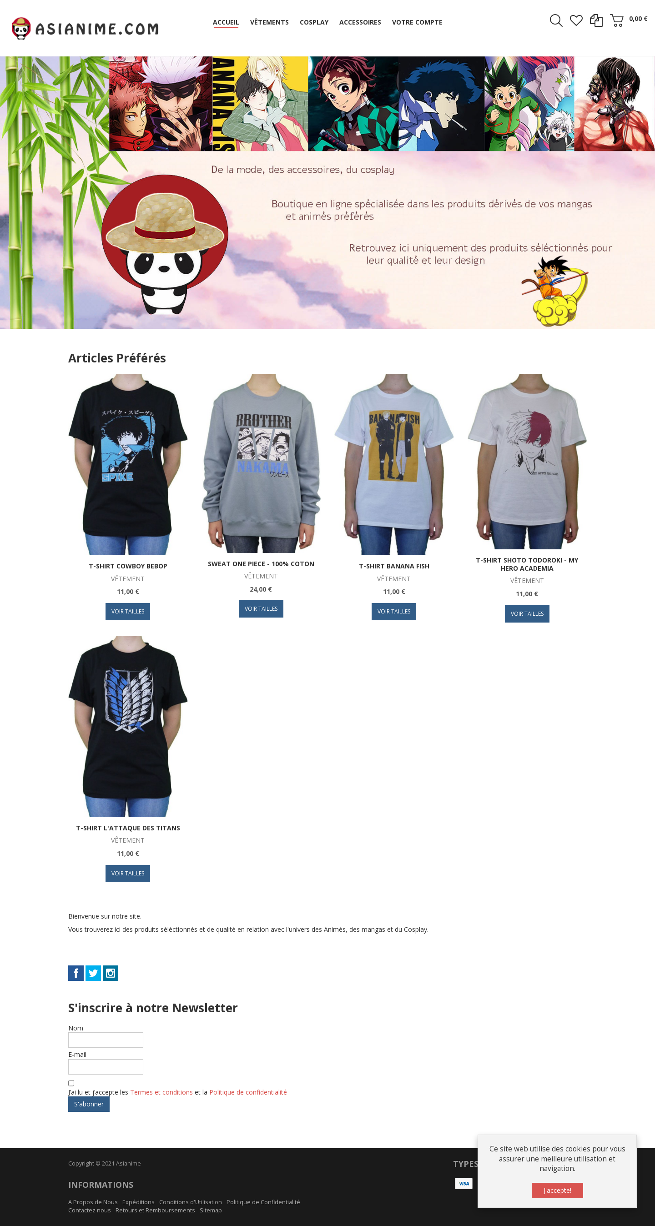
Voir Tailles (127, 611)
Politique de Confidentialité (263, 1202)
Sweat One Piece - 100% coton (261, 563)
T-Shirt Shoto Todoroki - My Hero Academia (527, 564)
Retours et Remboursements (155, 1210)
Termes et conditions (162, 1092)
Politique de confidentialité (248, 1092)
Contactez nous (89, 1210)
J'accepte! (557, 1190)
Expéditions (138, 1202)
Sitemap (211, 1210)
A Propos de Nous (93, 1202)
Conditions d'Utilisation (190, 1202)
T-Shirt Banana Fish (394, 566)
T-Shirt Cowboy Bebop (128, 566)
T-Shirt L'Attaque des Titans (128, 828)
